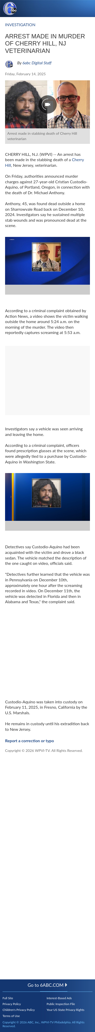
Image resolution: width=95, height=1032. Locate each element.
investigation (20, 24)
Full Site (8, 998)
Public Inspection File (61, 1004)
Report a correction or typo (29, 740)
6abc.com (53, 985)
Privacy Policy (12, 1004)
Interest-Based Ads (59, 998)
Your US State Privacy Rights (65, 1010)
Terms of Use (11, 1016)
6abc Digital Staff (37, 62)
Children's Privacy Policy (19, 1010)
